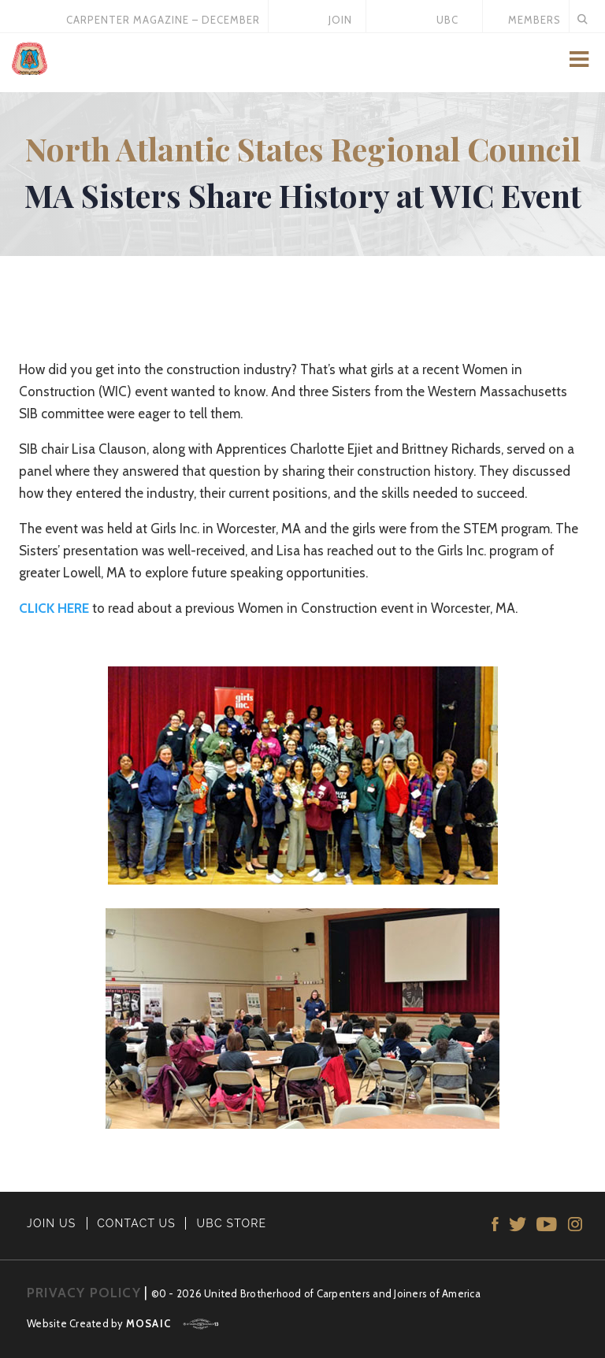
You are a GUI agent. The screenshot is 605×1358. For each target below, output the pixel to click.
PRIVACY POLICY (84, 1292)
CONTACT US (136, 1223)
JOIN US (51, 1223)
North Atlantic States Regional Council (303, 148)
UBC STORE (232, 1223)
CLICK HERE (54, 608)
